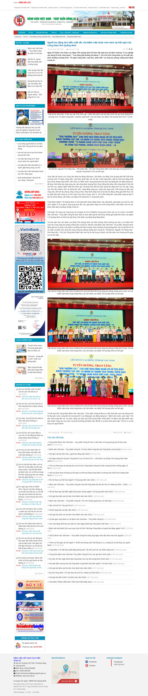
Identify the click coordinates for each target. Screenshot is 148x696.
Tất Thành (36, 692)
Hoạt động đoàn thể (58, 36)
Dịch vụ (54, 32)
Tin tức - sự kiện (22, 43)
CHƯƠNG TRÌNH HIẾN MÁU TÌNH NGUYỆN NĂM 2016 (76, 582)
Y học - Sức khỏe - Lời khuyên (69, 32)
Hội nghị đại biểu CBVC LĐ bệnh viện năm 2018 (73, 577)
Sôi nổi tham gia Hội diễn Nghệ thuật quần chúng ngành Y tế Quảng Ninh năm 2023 (87, 492)
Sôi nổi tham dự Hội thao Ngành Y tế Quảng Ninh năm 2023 (78, 480)
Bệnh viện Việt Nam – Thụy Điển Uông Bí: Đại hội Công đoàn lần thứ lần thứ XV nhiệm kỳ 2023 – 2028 (89, 486)
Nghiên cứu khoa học (90, 32)
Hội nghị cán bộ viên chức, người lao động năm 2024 (74, 454)
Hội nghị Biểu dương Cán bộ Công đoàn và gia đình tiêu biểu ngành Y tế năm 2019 (87, 564)
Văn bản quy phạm (66, 7)
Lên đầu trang (67, 433)
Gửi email (119, 433)
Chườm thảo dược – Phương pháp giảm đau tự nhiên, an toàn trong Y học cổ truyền (35, 351)
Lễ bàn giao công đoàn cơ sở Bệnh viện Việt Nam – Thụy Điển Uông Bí (82, 519)
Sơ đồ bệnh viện (104, 7)
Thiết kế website (19, 692)
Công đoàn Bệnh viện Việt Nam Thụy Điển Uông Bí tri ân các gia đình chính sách (86, 554)
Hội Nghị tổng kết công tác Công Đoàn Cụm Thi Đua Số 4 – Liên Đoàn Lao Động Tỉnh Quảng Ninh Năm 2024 (87, 460)
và (26, 692)
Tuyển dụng (115, 7)
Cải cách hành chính (80, 7)
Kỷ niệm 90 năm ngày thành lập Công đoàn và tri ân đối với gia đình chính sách (85, 559)
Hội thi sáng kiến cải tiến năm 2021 (68, 510)
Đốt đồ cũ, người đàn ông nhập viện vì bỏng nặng (35, 61)
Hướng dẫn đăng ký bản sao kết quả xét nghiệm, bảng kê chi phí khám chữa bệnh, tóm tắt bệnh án (29, 130)
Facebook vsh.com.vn (119, 663)
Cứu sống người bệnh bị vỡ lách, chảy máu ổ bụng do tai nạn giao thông (30, 146)
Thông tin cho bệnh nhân (39, 7)
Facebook (93, 662)
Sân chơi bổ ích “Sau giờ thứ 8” (67, 505)
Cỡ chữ (125, 49)
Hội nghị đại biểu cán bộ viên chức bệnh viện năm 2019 (76, 568)
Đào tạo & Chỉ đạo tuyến (108, 32)
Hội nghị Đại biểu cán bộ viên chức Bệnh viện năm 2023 (76, 496)
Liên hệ (122, 7)
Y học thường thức (24, 340)
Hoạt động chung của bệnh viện (40, 36)
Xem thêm (38, 184)
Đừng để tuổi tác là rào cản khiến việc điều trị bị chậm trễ (35, 83)
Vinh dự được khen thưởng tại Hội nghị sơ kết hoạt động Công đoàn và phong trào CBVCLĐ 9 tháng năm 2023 (88, 474)
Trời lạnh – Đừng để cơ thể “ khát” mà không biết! (35, 358)
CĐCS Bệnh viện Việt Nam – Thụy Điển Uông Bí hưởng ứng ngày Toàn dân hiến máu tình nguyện (89, 537)
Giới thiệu (22, 32)
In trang (128, 433)
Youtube (92, 666)
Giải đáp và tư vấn (126, 32)
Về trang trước (55, 433)
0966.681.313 (25, 2)
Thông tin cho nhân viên (22, 7)
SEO (28, 692)
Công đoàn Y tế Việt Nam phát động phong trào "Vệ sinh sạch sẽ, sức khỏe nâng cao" (88, 550)
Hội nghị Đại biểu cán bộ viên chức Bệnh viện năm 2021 (76, 515)
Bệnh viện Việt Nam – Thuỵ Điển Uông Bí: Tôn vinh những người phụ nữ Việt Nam (86, 501)
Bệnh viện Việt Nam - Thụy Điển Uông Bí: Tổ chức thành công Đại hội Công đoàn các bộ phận (90, 449)
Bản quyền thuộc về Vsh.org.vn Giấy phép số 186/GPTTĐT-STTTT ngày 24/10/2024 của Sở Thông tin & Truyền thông (31, 686)
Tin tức (31, 32)
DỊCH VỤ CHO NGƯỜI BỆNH (25, 106)
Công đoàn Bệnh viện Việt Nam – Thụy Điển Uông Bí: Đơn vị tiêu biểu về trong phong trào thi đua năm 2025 (87, 443)
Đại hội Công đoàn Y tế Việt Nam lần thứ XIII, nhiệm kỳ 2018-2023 (80, 573)
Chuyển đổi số (93, 7)
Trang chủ (18, 36)
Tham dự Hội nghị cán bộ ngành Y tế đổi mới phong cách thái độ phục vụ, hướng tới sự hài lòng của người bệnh (88, 544)
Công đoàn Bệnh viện (74, 36)
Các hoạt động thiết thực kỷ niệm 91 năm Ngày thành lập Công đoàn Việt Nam (85, 524)
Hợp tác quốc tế (53, 7)
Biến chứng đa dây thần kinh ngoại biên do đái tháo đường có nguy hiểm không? (35, 372)
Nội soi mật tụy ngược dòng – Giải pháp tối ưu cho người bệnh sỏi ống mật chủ (35, 97)
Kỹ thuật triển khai (42, 32)
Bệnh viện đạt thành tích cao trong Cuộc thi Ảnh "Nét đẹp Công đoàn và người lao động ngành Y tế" (90, 529)
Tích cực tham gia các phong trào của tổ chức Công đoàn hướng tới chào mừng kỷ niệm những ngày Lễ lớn (87, 467)
